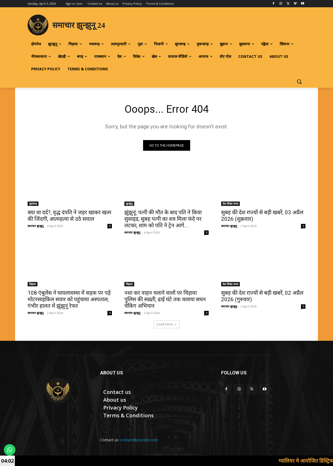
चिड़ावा (32, 284)
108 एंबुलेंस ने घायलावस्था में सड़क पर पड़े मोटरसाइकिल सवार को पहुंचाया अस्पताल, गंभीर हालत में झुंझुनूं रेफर (69, 299)
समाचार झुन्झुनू (35, 226)
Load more (167, 324)
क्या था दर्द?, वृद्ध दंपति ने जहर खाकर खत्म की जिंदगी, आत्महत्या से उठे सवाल (69, 215)
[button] (299, 81)
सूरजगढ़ (33, 203)
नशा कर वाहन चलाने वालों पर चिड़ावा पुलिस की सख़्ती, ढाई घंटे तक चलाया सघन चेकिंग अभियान (165, 299)
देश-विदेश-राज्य (230, 203)
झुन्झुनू (129, 203)
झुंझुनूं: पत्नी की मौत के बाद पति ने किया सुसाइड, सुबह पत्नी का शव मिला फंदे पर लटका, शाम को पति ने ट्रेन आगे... (163, 219)
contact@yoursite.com (139, 439)
